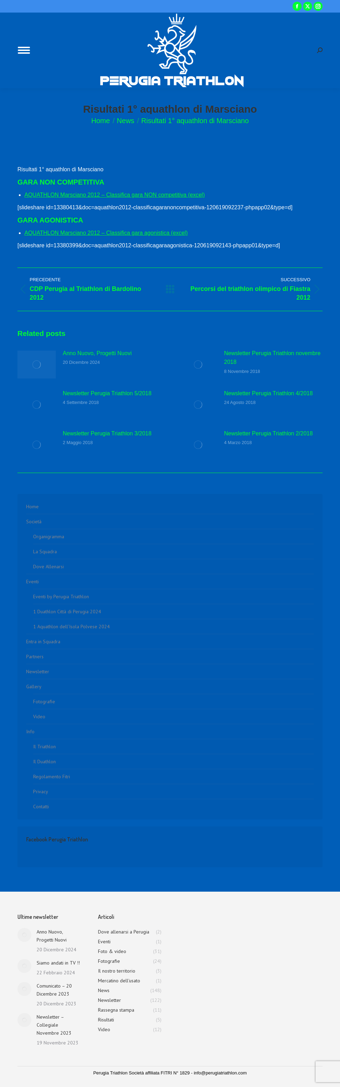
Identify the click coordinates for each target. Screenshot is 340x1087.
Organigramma (48, 536)
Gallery (33, 686)
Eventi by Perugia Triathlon (61, 596)
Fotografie (44, 701)
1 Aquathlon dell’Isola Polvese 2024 (71, 626)
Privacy (40, 791)
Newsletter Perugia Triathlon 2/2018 (268, 433)
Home (32, 506)
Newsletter (37, 671)
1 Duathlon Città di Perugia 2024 (67, 611)
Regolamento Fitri (51, 776)
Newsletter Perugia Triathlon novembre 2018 (272, 357)
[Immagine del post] (36, 364)
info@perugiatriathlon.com (220, 1072)
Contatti (41, 806)
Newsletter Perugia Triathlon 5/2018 (107, 393)
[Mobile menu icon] (23, 50)
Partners (35, 656)
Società (33, 521)
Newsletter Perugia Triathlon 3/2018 (107, 433)
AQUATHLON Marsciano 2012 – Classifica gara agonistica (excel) (106, 233)
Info (30, 731)
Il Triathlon (44, 746)
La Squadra (45, 551)
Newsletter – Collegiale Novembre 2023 (54, 1025)
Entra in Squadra (43, 641)
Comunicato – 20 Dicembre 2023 (54, 990)
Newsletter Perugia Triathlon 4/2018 (268, 393)
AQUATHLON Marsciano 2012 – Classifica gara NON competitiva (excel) (114, 195)
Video (39, 716)
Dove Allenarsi (48, 566)
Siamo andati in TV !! (58, 963)
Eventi (32, 581)
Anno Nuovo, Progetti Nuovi (97, 353)
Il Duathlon (44, 761)
